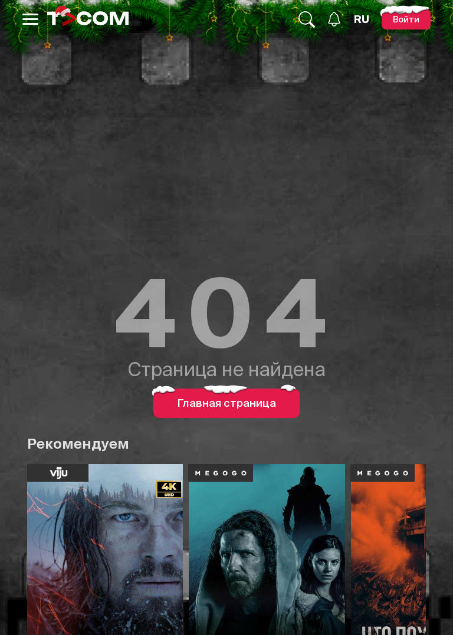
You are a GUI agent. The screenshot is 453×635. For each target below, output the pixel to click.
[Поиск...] (306, 19)
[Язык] (361, 19)
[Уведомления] (334, 19)
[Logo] (88, 19)
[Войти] (406, 19)
